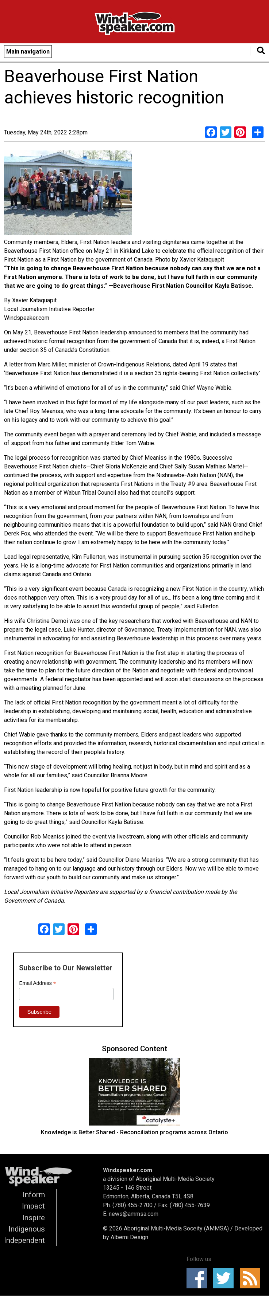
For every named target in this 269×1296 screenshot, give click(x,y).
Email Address (37, 983)
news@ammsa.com (133, 1213)
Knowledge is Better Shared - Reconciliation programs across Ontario (134, 1132)
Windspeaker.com (127, 1170)
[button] (68, 194)
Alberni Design (129, 1237)
